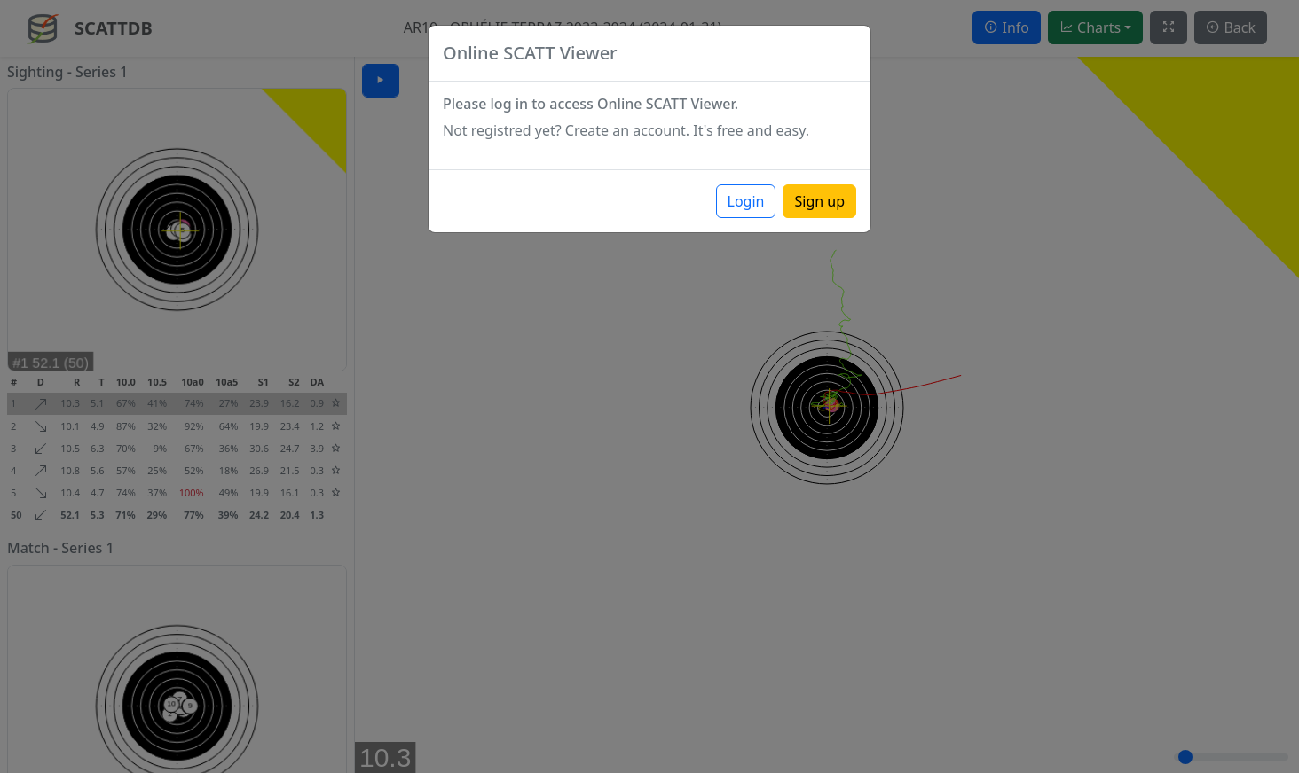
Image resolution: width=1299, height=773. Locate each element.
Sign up (819, 201)
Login (746, 201)
